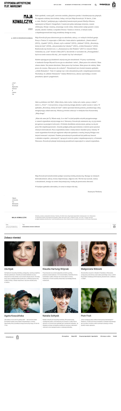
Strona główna (65, 406)
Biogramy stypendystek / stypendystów (78, 4)
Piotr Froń (86, 385)
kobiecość (37, 296)
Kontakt (115, 406)
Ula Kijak (8, 338)
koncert (32, 296)
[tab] (95, 4)
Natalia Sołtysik (51, 385)
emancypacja (25, 296)
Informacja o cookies (105, 406)
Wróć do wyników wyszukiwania (23, 38)
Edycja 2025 (57, 4)
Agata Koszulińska (14, 385)
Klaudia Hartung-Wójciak (56, 338)
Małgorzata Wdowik (91, 338)
